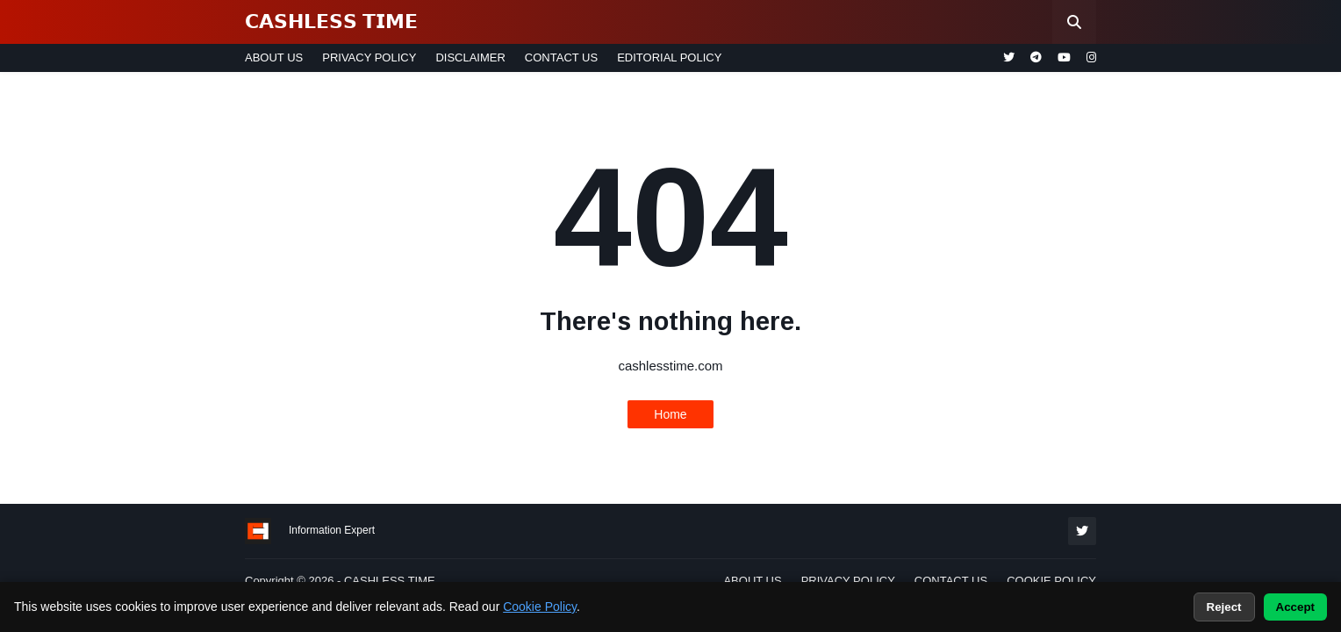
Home (670, 414)
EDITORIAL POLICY (669, 57)
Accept (1295, 607)
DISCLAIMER (470, 57)
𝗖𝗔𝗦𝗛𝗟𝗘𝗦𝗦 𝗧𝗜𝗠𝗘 (331, 21)
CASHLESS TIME (389, 580)
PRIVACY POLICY (369, 57)
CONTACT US (561, 57)
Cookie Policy (540, 607)
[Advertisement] (79, 368)
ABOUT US (274, 57)
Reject (1224, 607)
